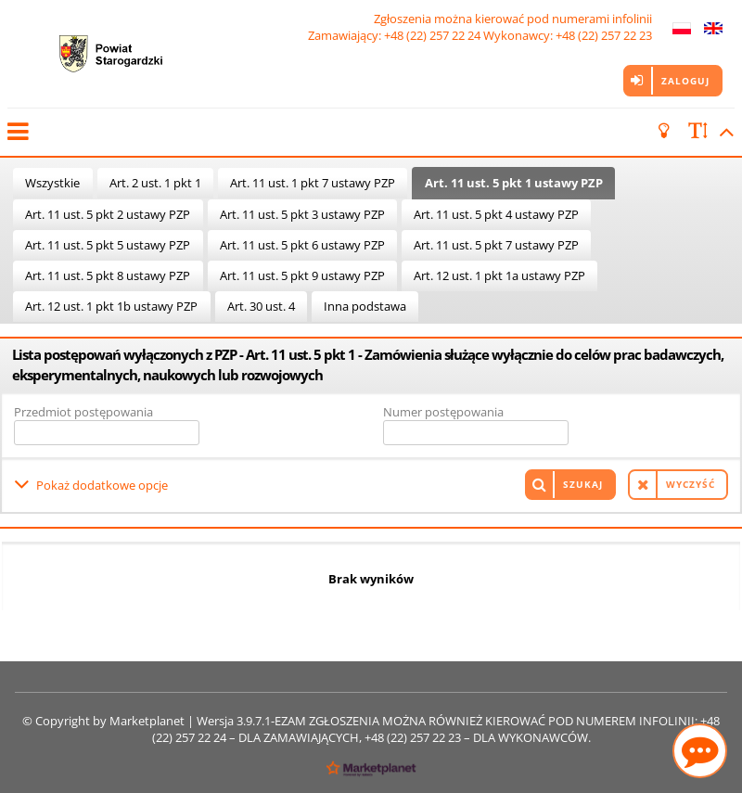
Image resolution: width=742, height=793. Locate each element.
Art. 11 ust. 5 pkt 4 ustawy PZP (496, 214)
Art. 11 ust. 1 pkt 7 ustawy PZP (312, 182)
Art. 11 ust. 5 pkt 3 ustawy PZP (302, 214)
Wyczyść (690, 484)
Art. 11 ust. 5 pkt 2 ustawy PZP (107, 214)
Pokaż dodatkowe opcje (102, 484)
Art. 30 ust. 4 (261, 306)
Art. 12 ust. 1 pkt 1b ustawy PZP (111, 306)
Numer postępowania (443, 411)
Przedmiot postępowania (83, 411)
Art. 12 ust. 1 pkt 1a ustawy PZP (499, 275)
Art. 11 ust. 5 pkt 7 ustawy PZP (496, 245)
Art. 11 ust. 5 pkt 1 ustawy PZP (514, 182)
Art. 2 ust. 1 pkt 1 (155, 182)
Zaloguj (685, 80)
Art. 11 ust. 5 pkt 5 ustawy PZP (107, 245)
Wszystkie (52, 182)
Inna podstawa (365, 306)
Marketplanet (147, 720)
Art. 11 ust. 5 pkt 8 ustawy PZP (107, 275)
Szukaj (583, 484)
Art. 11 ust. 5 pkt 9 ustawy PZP (302, 275)
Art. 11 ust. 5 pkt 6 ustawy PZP (302, 245)
